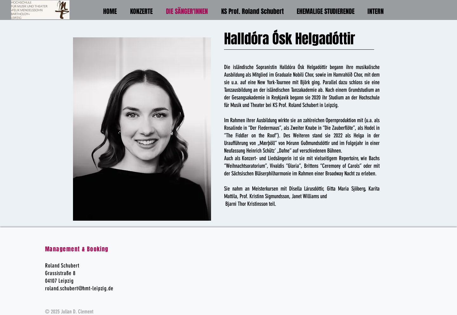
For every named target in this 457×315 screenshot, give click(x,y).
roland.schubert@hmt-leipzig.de (79, 288)
